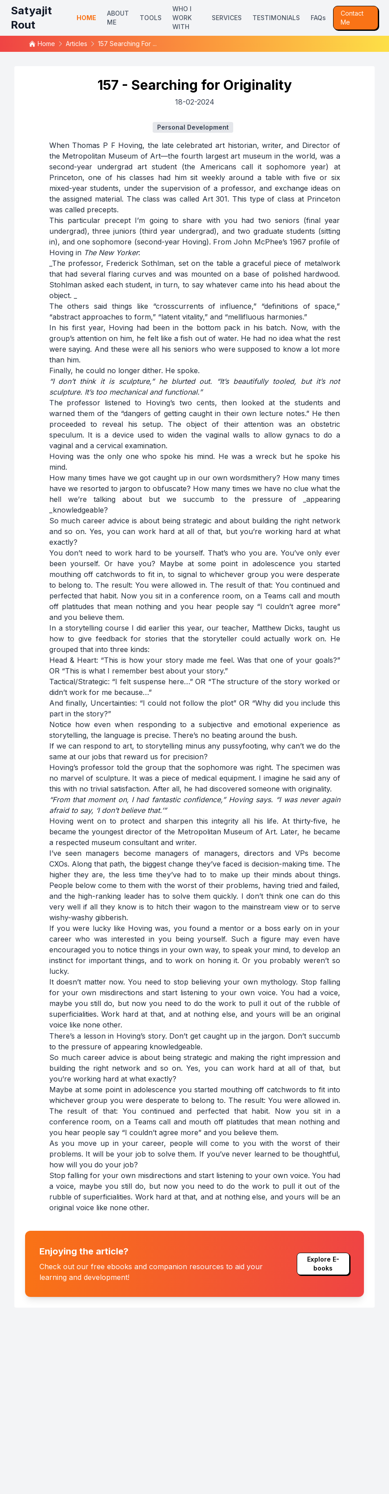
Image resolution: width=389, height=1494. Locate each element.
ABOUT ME (118, 17)
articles (76, 43)
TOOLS (151, 17)
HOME (86, 17)
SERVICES (227, 17)
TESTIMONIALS (276, 17)
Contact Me (352, 17)
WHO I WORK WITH (182, 17)
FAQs (318, 17)
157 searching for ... (127, 43)
